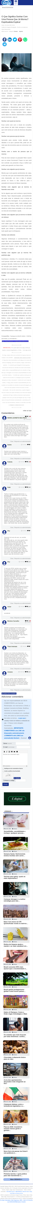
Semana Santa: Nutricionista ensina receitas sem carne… (14, 855)
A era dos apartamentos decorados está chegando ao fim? (15, 1081)
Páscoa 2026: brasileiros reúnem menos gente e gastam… (13, 1128)
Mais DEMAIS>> (16, 1179)
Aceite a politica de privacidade (12, 771)
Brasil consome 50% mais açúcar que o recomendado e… (15, 968)
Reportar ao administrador (22, 441)
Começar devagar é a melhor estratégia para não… (14, 900)
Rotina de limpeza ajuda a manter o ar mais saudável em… (16, 945)
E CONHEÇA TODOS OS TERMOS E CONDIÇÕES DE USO (16, 721)
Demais (16, 31)
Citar (11, 441)
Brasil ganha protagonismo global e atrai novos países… (15, 990)
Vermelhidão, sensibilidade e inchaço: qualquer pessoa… (14, 832)
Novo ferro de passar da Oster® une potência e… (16, 1152)
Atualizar (18, 778)
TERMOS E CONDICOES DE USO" (17, 405)
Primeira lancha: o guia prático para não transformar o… (15, 1174)
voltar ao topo (27, 410)
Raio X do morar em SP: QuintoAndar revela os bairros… (16, 922)
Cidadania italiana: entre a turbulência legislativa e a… (14, 1105)
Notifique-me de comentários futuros (13, 768)
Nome (7, 743)
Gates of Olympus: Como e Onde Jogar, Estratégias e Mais (15, 1013)
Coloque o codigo (8, 780)
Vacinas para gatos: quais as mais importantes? (14, 877)
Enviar (6, 784)
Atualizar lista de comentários (9, 693)
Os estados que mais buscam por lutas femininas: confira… (15, 1035)
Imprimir (21, 31)
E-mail (9, 747)
